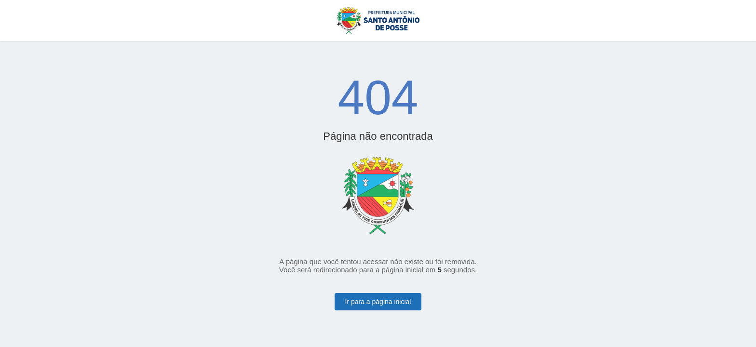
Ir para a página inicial (378, 302)
